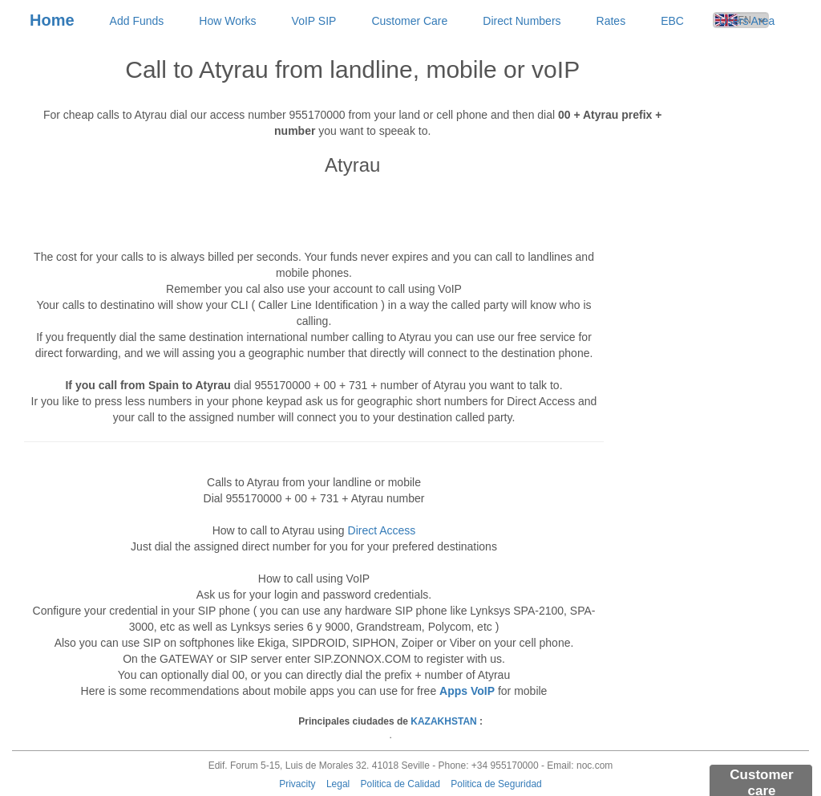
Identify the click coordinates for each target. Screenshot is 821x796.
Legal (338, 784)
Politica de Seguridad (496, 784)
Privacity (297, 784)
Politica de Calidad (400, 784)
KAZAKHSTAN (443, 721)
